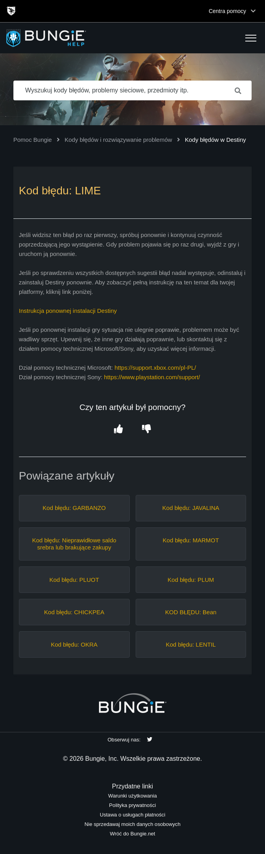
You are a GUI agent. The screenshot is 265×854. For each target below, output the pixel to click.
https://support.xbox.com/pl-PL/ (155, 367)
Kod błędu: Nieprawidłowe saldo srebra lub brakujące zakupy (74, 544)
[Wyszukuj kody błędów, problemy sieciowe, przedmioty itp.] (132, 90)
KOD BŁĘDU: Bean (190, 612)
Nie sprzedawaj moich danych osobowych (132, 824)
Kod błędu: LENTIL (191, 644)
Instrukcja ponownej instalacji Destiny (68, 310)
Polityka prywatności (132, 805)
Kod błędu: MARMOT (191, 540)
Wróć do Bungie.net (132, 834)
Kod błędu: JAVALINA (191, 507)
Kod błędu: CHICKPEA (74, 612)
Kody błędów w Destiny (215, 139)
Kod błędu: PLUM (191, 579)
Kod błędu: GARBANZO (74, 507)
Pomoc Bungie (32, 139)
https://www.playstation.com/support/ (152, 377)
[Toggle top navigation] (253, 11)
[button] (251, 37)
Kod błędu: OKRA (74, 644)
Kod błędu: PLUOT (74, 579)
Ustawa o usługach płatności (132, 815)
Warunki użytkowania (132, 796)
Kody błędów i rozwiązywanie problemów (118, 139)
